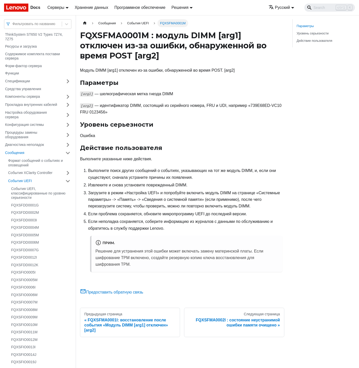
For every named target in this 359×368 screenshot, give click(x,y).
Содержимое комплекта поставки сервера (32, 56)
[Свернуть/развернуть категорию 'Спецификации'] (67, 81)
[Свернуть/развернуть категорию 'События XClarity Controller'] (67, 173)
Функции (12, 73)
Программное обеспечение (140, 7)
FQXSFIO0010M (24, 325)
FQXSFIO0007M (24, 302)
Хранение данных (91, 7)
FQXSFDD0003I (24, 220)
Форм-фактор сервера (23, 66)
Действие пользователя (314, 41)
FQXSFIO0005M (24, 280)
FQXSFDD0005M (25, 235)
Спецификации (17, 81)
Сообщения (14, 153)
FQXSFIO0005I (23, 272)
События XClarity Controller (30, 173)
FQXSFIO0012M (24, 340)
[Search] (329, 8)
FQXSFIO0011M (24, 332)
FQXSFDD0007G (25, 250)
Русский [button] (279, 7)
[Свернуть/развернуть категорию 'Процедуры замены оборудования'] (67, 135)
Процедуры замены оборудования (21, 134)
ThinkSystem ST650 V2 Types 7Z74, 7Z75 (34, 36)
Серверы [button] (55, 7)
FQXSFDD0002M (25, 212)
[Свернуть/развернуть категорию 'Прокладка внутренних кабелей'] (67, 105)
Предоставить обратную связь (111, 292)
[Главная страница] (85, 23)
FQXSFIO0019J (23, 362)
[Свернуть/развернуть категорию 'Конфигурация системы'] (67, 125)
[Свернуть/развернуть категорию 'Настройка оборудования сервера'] (67, 115)
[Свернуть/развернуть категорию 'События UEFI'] (67, 181)
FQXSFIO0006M (24, 295)
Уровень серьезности (313, 33)
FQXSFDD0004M (25, 227)
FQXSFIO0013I (23, 347)
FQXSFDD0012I (24, 257)
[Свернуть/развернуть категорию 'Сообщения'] (67, 153)
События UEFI (20, 181)
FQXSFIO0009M (24, 317)
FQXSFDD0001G (25, 205)
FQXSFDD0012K (24, 265)
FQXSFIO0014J (23, 355)
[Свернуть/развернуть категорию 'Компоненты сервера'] (67, 97)
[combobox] (12, 24)
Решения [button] (179, 7)
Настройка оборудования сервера (26, 114)
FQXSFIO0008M (24, 310)
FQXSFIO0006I (23, 287)
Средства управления (23, 89)
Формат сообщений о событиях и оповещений (35, 163)
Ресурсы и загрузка (21, 46)
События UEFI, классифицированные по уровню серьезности (38, 193)
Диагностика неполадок (24, 145)
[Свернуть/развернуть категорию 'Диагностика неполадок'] (67, 145)
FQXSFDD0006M (25, 242)
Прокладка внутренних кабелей (31, 105)
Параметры (305, 26)
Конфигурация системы (24, 125)
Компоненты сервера (22, 96)
